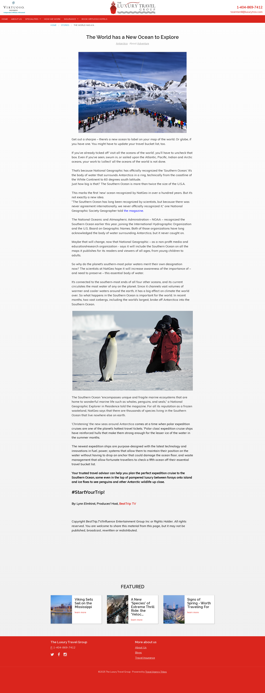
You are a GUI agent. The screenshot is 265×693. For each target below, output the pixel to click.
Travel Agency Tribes (156, 671)
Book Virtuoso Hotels (94, 19)
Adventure (143, 43)
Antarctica (122, 43)
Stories (65, 25)
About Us (16, 19)
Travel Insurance (145, 657)
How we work (52, 19)
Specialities (31, 19)
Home (5, 19)
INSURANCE (70, 19)
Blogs (138, 652)
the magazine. (134, 210)
